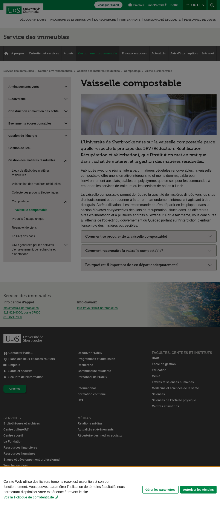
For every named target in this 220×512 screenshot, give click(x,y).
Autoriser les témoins (198, 489)
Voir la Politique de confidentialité (28, 497)
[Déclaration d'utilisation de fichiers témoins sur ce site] (110, 489)
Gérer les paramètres (160, 489)
